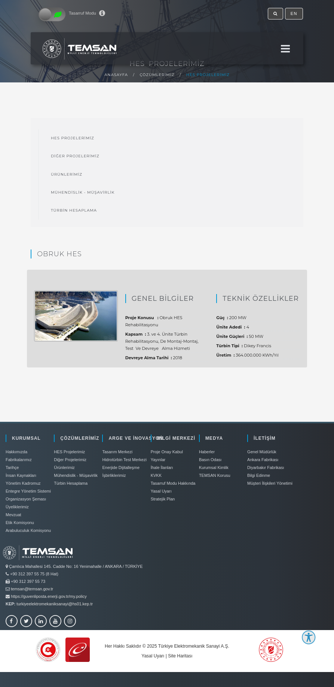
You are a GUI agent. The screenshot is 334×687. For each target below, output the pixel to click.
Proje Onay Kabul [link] (167, 452)
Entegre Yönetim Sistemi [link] (28, 491)
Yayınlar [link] (158, 459)
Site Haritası (180, 656)
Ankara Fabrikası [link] (262, 459)
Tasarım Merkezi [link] (117, 452)
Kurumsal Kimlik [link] (214, 467)
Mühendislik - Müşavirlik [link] (82, 192)
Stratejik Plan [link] (163, 499)
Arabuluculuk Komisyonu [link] (28, 530)
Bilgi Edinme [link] (258, 475)
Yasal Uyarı (152, 656)
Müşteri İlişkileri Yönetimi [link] (269, 483)
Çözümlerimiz (157, 74)
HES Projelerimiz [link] (72, 138)
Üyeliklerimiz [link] (17, 507)
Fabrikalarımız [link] (19, 459)
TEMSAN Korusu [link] (214, 475)
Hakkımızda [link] (16, 452)
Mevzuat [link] (13, 514)
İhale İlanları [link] (162, 467)
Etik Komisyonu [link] (20, 522)
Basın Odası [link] (210, 459)
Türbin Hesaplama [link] (74, 210)
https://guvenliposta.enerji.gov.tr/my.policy (49, 596)
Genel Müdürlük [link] (261, 452)
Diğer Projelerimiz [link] (75, 156)
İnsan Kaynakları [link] (21, 475)
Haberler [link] (207, 452)
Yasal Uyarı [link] (161, 491)
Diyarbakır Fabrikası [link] (265, 467)
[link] (167, 561)
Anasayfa (116, 74)
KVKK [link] (156, 475)
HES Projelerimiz (208, 74)
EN (294, 13)
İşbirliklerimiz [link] (114, 475)
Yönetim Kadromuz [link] (23, 483)
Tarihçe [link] (12, 467)
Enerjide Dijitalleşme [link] (121, 467)
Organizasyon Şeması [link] (26, 499)
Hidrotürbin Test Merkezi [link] (124, 459)
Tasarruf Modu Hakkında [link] (173, 483)
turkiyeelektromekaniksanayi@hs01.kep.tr (54, 604)
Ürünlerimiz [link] (66, 174)
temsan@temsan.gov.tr (32, 589)
